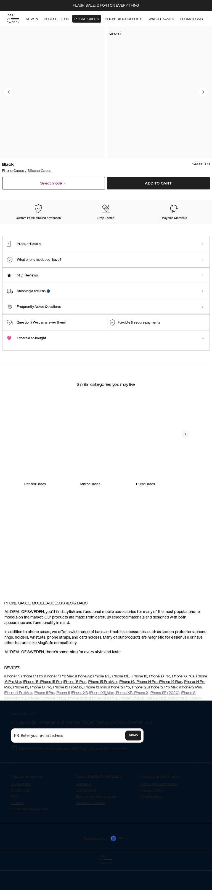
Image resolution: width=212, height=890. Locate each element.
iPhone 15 (30, 709)
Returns (17, 830)
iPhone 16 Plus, (183, 704)
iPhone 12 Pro (119, 715)
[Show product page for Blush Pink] (158, 226)
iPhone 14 (126, 709)
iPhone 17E (101, 704)
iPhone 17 (12, 704)
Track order (20, 811)
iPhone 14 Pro (146, 709)
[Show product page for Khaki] (130, 226)
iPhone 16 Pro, (159, 704)
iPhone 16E (120, 704)
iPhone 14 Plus (170, 709)
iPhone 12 (139, 715)
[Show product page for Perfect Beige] (101, 226)
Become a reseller (90, 830)
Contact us (20, 818)
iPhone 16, (140, 704)
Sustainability (87, 818)
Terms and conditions (159, 811)
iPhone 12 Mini (190, 715)
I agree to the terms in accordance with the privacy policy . (73, 776)
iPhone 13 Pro (40, 715)
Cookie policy (151, 824)
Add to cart (158, 183)
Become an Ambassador (96, 824)
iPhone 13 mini (95, 715)
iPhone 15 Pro (50, 709)
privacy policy (117, 776)
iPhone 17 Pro (32, 704)
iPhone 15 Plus (74, 709)
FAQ (14, 824)
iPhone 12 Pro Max (163, 715)
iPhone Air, (83, 704)
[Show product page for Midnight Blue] (44, 226)
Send (133, 763)
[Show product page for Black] (15, 226)
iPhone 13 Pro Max (67, 715)
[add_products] (57, 487)
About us (83, 811)
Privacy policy (152, 818)
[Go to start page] (13, 18)
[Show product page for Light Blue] (73, 226)
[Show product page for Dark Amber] (187, 226)
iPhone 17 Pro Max (59, 704)
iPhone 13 (20, 715)
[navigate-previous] (185, 558)
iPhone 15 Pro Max (102, 709)
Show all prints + (196, 199)
